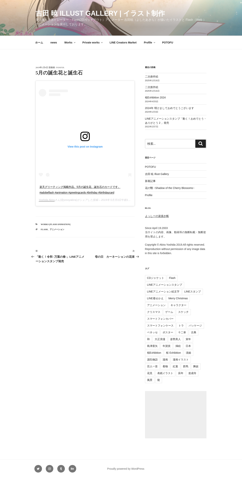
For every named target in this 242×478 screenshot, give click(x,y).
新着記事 (150, 181)
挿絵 (178, 345)
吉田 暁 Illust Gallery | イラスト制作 (100, 13)
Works (70, 42)
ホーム (39, 42)
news (53, 42)
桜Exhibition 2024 (155, 97)
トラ (181, 325)
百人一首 (152, 366)
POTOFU (167, 42)
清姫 (188, 352)
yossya (60, 67)
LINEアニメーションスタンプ (164, 284)
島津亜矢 (152, 345)
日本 (188, 345)
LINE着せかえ (155, 298)
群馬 (185, 366)
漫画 (165, 359)
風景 (149, 379)
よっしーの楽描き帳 (157, 215)
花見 (149, 373)
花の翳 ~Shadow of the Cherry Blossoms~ (170, 187)
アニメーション (57, 229)
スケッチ (183, 311)
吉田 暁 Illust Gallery (157, 174)
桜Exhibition (154, 352)
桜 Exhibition (173, 352)
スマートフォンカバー (160, 318)
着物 (165, 366)
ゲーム (169, 311)
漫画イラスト (181, 359)
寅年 (188, 339)
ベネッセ (152, 332)
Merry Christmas (178, 298)
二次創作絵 (151, 76)
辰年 (180, 373)
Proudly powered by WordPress (125, 468)
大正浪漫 (160, 339)
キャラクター (178, 305)
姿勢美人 (175, 339)
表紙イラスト (165, 373)
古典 (193, 332)
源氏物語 (152, 359)
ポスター (168, 332)
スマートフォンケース (160, 325)
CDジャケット (155, 277)
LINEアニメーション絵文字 (163, 291)
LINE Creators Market (123, 42)
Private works (92, 42)
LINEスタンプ (192, 291)
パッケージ (195, 325)
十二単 (182, 332)
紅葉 (175, 366)
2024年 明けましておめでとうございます (169, 108)
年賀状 (167, 345)
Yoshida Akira (47, 199)
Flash (44, 229)
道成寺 (192, 373)
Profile (150, 42)
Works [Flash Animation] (56, 224)
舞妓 (196, 366)
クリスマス (153, 311)
